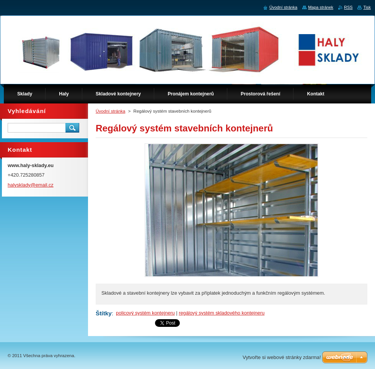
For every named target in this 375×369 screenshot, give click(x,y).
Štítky (104, 313)
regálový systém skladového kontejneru (221, 313)
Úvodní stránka (110, 111)
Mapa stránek (320, 7)
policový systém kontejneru (145, 313)
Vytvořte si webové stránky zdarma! (282, 357)
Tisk (367, 7)
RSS (348, 7)
